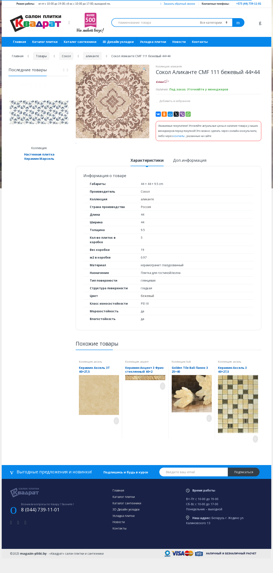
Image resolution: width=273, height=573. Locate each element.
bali (188, 378)
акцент (144, 378)
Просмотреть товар (115, 437)
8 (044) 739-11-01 (40, 526)
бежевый (147, 312)
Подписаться (243, 489)
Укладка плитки (153, 42)
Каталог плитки (45, 42)
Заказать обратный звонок (177, 4)
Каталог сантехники (80, 42)
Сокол (66, 56)
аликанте (92, 56)
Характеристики (147, 177)
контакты (179, 136)
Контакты (200, 42)
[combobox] (153, 22)
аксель (98, 378)
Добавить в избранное (174, 101)
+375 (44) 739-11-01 (248, 4)
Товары (41, 56)
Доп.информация (189, 177)
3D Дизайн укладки (118, 42)
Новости (179, 42)
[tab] (147, 179)
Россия (146, 223)
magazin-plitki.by (33, 570)
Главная (19, 42)
